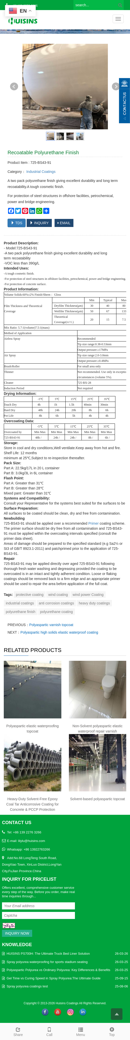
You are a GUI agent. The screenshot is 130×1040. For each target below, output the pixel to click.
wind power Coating (88, 595)
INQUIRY (39, 223)
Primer (93, 523)
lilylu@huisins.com (31, 841)
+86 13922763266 (37, 849)
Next (116, 87)
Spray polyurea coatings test (27, 986)
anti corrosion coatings (56, 603)
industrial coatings (20, 603)
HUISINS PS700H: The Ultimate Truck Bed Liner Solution (48, 953)
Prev (14, 87)
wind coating (58, 595)
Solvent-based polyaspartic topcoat (97, 799)
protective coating (30, 595)
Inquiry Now (17, 933)
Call (49, 1031)
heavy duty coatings (94, 603)
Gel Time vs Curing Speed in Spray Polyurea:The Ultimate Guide (54, 978)
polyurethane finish (20, 612)
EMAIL (64, 223)
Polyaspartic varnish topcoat (51, 625)
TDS (16, 223)
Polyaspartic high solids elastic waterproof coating (59, 632)
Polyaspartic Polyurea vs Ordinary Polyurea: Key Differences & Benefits (58, 970)
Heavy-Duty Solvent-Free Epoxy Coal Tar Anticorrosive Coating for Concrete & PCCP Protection (32, 804)
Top (111, 1031)
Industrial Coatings (40, 172)
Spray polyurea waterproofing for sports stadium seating (47, 962)
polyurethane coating (56, 612)
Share (18, 1031)
